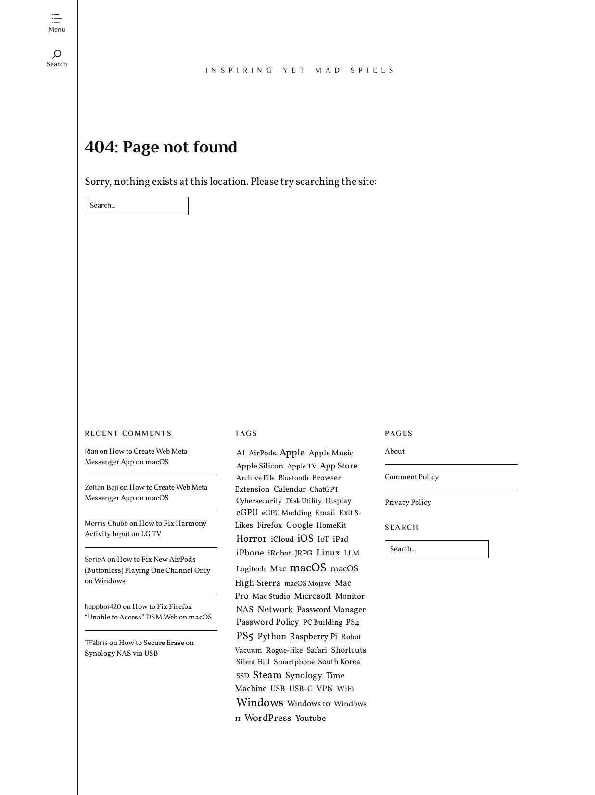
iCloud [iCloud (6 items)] (282, 539)
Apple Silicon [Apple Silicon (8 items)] (259, 466)
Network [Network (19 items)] (275, 610)
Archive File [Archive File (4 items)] (255, 478)
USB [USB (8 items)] (277, 689)
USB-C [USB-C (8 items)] (301, 689)
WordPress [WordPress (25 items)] (267, 718)
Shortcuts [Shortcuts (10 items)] (349, 650)
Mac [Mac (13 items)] (278, 569)
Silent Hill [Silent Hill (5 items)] (253, 662)
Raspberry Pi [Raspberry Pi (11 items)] (313, 637)
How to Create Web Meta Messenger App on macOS (136, 456)
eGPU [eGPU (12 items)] (247, 513)
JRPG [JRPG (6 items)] (304, 553)
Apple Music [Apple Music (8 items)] (331, 453)
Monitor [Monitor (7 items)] (350, 596)
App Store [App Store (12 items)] (339, 466)
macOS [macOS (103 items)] (308, 568)
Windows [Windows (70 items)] (259, 703)
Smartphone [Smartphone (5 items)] (294, 662)
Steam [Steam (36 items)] (267, 675)
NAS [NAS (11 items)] (244, 611)
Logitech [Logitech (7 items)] (251, 569)
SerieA (95, 560)
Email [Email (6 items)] (325, 513)
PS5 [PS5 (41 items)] (244, 637)
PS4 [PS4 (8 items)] (353, 623)
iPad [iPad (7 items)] (340, 539)
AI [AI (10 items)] (240, 453)
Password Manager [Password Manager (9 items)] (331, 611)
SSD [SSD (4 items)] (242, 676)
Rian (91, 451)
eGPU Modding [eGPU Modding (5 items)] (287, 513)
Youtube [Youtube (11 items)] (310, 719)
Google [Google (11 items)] (299, 525)
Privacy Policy (408, 502)
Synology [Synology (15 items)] (303, 675)
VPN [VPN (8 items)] (324, 689)
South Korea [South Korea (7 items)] (339, 662)
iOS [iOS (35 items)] (305, 539)
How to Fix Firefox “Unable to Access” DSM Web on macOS (148, 612)
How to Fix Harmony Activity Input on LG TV (145, 529)
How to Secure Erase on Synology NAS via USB (139, 648)
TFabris (96, 643)
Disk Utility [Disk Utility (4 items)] (304, 501)
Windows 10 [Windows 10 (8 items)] (308, 704)
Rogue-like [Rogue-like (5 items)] (284, 650)
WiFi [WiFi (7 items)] (345, 689)
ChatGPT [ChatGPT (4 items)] (324, 490)
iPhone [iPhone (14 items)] (250, 553)
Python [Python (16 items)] (271, 637)
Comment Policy (412, 477)
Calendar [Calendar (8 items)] (290, 489)
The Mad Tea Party (301, 37)
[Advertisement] (301, 325)
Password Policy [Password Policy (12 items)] (267, 623)
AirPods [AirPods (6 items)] (262, 453)
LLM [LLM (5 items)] (352, 553)
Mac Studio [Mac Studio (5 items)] (271, 597)
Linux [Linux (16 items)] (328, 553)
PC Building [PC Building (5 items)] (322, 623)
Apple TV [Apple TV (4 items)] (301, 467)
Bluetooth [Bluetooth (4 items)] (294, 478)
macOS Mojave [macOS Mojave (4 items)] (307, 584)
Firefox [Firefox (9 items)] (269, 525)
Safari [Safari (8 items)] (316, 650)
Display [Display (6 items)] (338, 501)
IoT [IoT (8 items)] (323, 539)
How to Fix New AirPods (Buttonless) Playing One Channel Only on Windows (147, 570)
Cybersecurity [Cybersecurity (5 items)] (259, 501)
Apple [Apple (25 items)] (292, 453)
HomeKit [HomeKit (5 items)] (331, 525)
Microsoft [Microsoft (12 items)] (312, 597)
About (395, 451)
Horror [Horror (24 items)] (251, 539)
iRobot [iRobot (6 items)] (279, 553)
